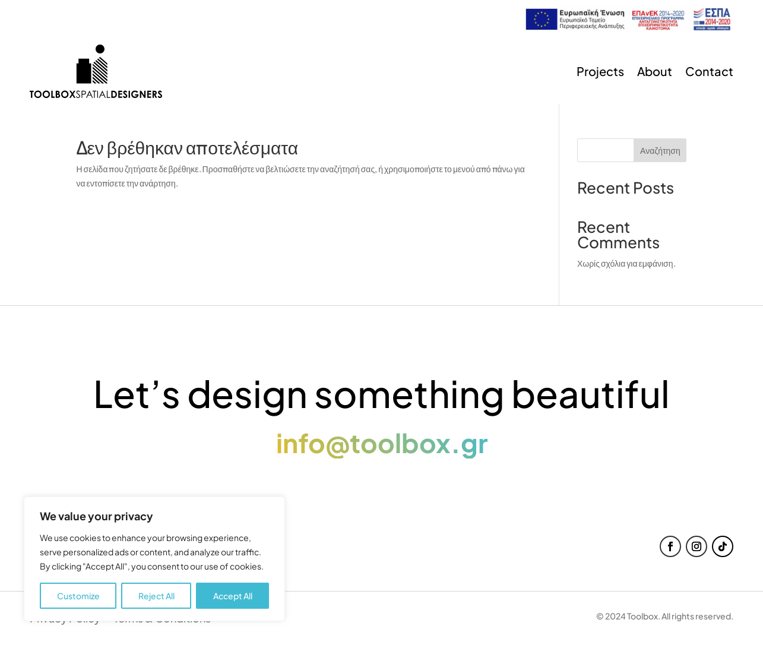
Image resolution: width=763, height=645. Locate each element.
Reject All (156, 595)
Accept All (232, 595)
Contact (709, 71)
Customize (78, 595)
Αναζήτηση (660, 150)
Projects (600, 71)
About (654, 71)
